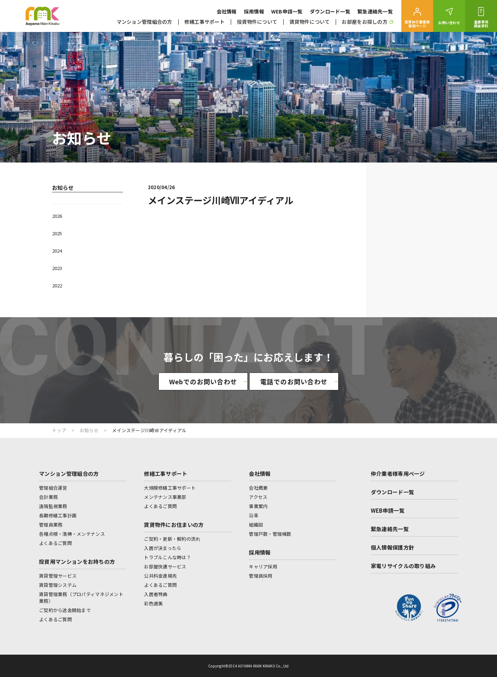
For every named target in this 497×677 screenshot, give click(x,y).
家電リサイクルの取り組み (403, 565)
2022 (57, 285)
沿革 (253, 515)
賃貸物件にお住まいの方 (173, 524)
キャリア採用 (263, 566)
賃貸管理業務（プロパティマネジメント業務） (81, 597)
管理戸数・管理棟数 (270, 533)
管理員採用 (260, 575)
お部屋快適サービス (165, 566)
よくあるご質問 (55, 543)
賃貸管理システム (58, 585)
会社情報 (227, 11)
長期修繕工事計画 (58, 515)
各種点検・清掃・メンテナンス (72, 533)
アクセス (258, 497)
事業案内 (258, 506)
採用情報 (254, 11)
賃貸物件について (309, 21)
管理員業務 (50, 524)
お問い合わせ (449, 22)
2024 (57, 250)
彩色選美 (153, 603)
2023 (57, 268)
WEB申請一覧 (287, 11)
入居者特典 (155, 594)
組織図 (256, 524)
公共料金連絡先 (160, 575)
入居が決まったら (162, 548)
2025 (57, 233)
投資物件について (257, 21)
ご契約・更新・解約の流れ (172, 538)
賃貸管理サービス (58, 575)
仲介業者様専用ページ (398, 473)
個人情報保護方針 (392, 547)
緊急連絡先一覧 (375, 11)
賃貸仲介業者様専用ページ (417, 23)
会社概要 (258, 487)
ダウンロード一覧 (330, 11)
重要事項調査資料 (481, 23)
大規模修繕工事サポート (170, 487)
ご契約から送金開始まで (65, 610)
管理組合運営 (53, 487)
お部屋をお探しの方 (367, 21)
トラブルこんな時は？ (167, 557)
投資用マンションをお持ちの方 (77, 561)
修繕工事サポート (204, 21)
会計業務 (48, 497)
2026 (57, 216)
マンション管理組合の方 (144, 21)
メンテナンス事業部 (165, 497)
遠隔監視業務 (53, 506)
